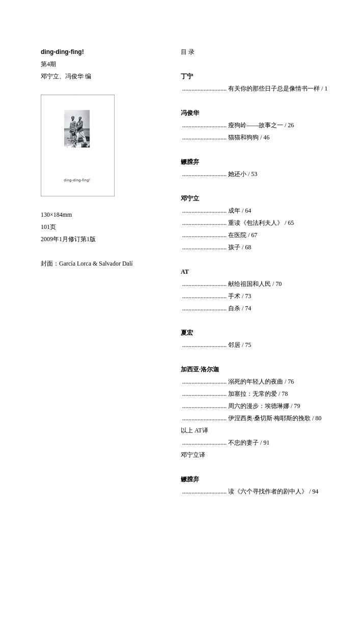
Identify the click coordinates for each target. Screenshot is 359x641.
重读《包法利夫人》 (255, 222)
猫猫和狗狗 (243, 137)
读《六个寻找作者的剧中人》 (268, 491)
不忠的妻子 (243, 442)
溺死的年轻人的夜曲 (255, 381)
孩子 (234, 247)
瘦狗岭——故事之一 (255, 125)
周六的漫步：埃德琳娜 (258, 406)
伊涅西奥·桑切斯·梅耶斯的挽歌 (269, 418)
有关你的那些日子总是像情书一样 (274, 88)
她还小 (237, 174)
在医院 (237, 235)
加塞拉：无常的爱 (252, 393)
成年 (234, 210)
